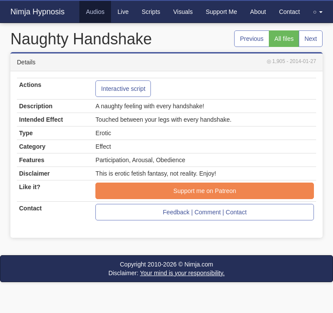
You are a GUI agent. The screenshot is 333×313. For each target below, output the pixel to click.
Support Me (221, 11)
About (258, 11)
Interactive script (123, 88)
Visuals (183, 11)
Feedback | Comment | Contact (205, 212)
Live (123, 11)
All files (284, 38)
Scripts (151, 11)
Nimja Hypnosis (37, 11)
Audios (95, 11)
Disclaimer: (166, 273)
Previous (251, 38)
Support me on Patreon (204, 190)
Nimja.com (198, 264)
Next (310, 38)
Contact (289, 11)
